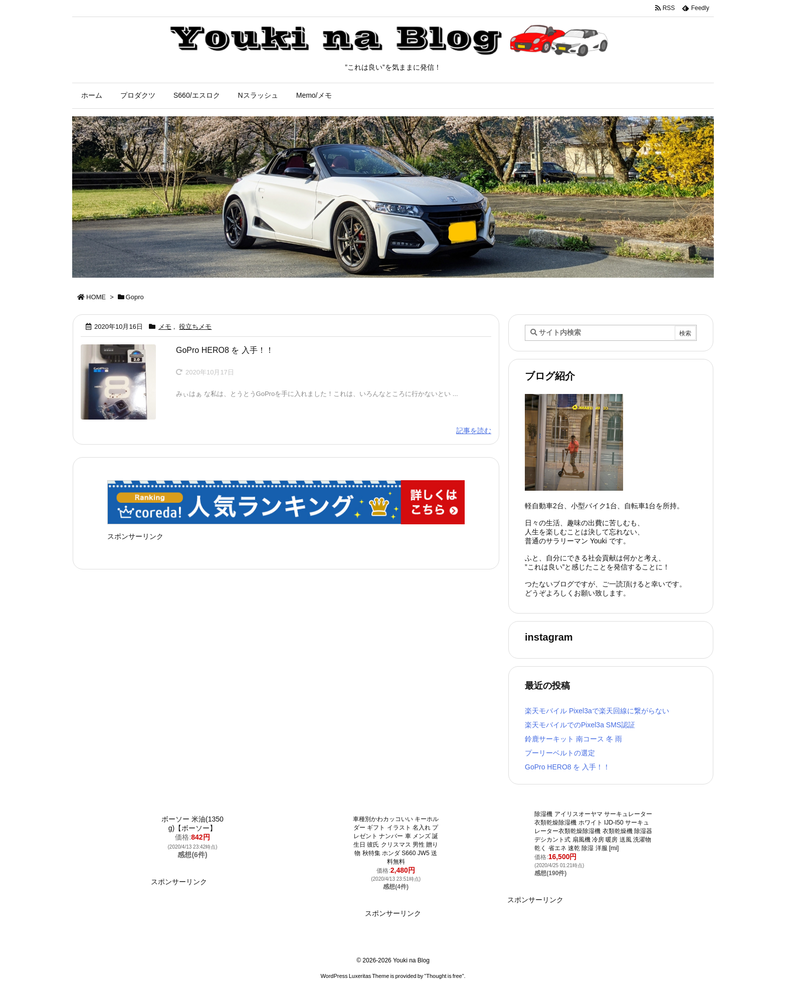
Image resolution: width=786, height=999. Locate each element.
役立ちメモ (195, 326)
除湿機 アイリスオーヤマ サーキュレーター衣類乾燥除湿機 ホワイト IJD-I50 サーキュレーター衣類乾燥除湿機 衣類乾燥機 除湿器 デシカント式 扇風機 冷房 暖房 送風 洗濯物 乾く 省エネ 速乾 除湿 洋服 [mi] (593, 831)
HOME (96, 297)
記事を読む (473, 431)
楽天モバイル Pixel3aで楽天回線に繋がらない (597, 711)
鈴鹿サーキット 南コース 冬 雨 (573, 739)
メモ (164, 326)
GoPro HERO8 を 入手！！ (225, 350)
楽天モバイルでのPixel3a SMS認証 (580, 725)
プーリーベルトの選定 (560, 753)
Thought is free (444, 976)
